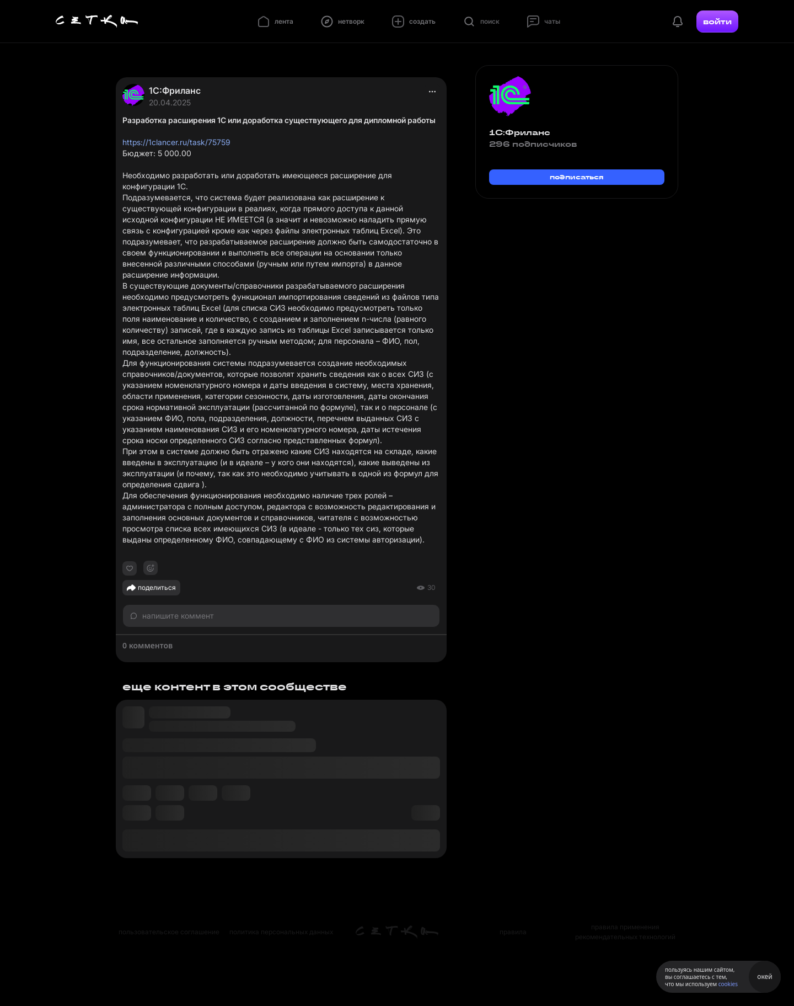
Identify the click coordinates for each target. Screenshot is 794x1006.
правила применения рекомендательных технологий (625, 932)
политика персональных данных (281, 932)
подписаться (577, 177)
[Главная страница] (97, 21)
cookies (728, 984)
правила (513, 932)
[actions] (432, 91)
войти (717, 21)
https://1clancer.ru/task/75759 (176, 142)
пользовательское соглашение (169, 932)
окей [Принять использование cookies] (764, 976)
